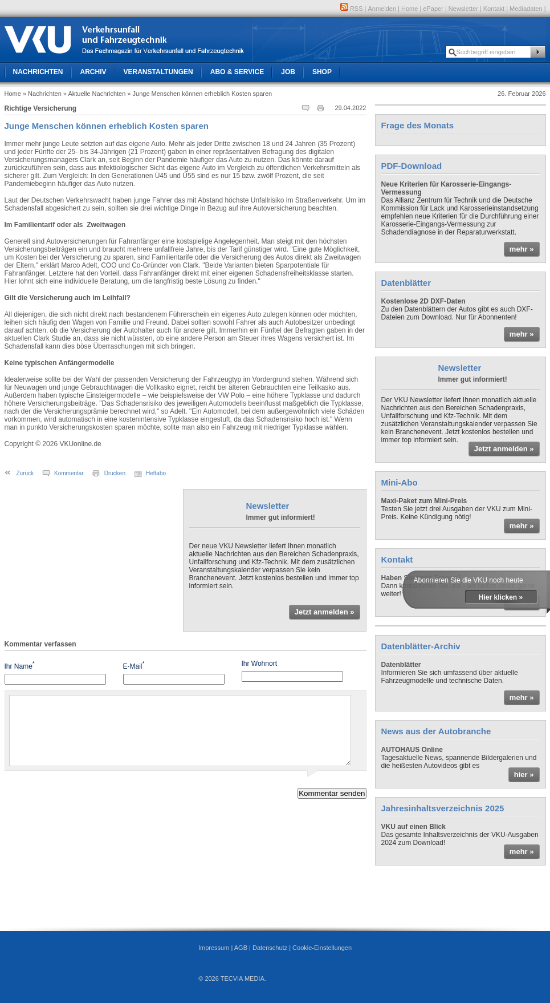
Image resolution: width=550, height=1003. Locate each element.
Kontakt (493, 8)
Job (288, 72)
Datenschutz (269, 947)
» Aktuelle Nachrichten (94, 93)
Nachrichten (38, 72)
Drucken (114, 473)
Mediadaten (526, 8)
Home (409, 8)
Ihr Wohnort (259, 664)
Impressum (213, 947)
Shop (322, 72)
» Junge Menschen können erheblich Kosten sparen (199, 93)
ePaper (433, 8)
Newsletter (463, 8)
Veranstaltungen (158, 72)
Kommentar (69, 473)
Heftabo (156, 473)
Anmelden (382, 8)
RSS (351, 8)
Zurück (25, 473)
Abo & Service (237, 72)
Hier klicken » (501, 597)
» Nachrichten (42, 93)
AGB (240, 947)
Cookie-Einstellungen (322, 947)
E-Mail (134, 665)
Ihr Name (20, 665)
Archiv (93, 72)
